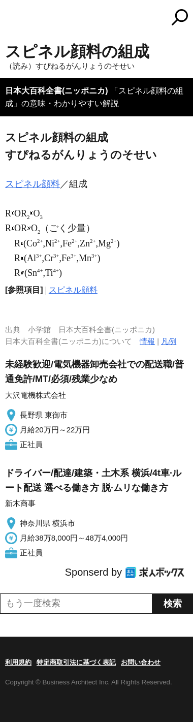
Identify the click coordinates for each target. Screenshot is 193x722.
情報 (147, 341)
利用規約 (18, 662)
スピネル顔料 (32, 184)
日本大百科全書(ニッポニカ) (56, 90)
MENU (12, 18)
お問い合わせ (140, 662)
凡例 (168, 341)
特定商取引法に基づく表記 (76, 662)
